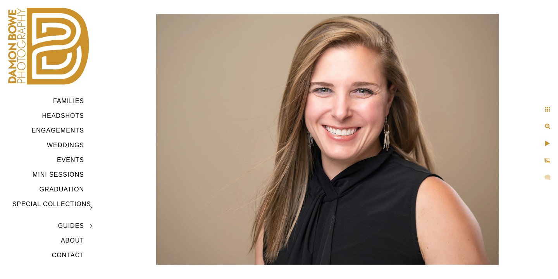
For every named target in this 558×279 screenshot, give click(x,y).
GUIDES (71, 225)
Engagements (58, 130)
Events (70, 160)
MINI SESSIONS (58, 174)
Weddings (65, 145)
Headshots (63, 115)
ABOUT (72, 240)
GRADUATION (62, 189)
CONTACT (68, 255)
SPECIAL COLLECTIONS (51, 204)
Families (68, 101)
